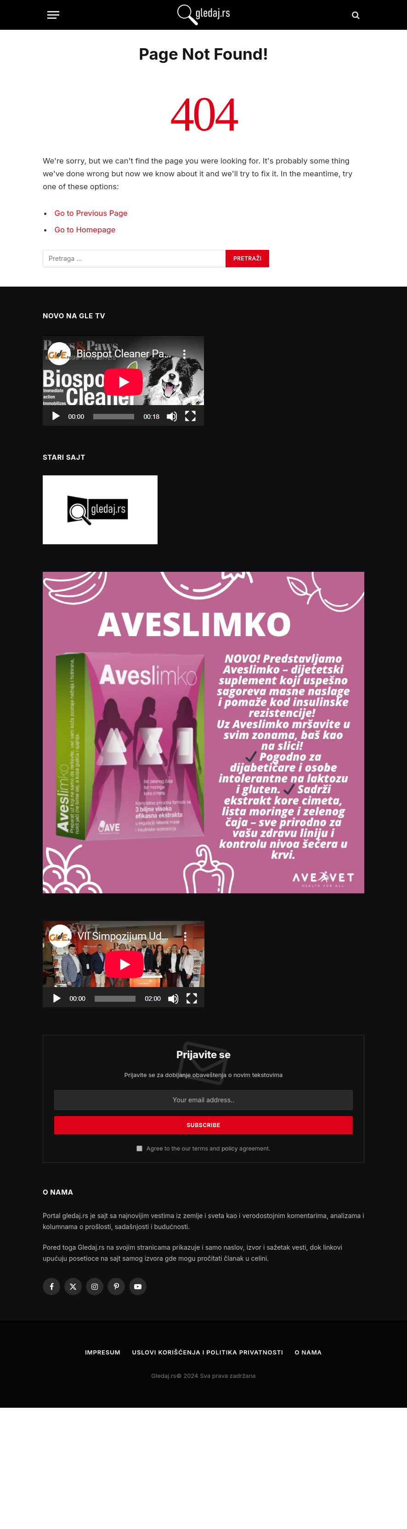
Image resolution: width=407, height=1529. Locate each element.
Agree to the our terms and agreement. (203, 1148)
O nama (308, 1352)
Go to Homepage (85, 229)
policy (229, 1148)
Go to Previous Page (91, 213)
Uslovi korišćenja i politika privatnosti (207, 1352)
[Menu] (53, 15)
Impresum (102, 1352)
